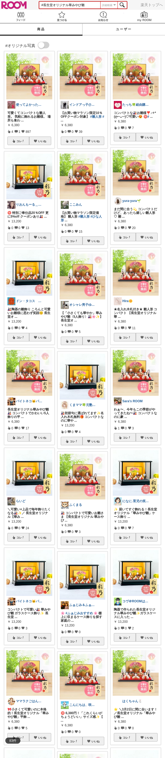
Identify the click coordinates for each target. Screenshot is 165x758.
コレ (20, 141)
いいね (42, 141)
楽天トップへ (152, 5)
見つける (62, 16)
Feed (20, 16)
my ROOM (144, 16)
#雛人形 (96, 116)
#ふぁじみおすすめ (79, 613)
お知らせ (103, 16)
